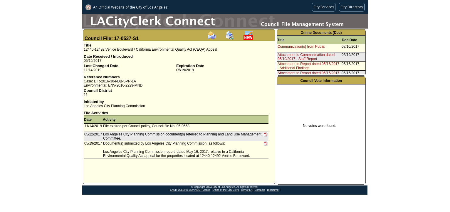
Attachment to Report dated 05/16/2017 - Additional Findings (308, 66)
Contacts (259, 189)
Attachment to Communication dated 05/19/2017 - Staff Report (306, 57)
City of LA (247, 189)
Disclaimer (273, 189)
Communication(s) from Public (301, 46)
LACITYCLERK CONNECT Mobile (190, 189)
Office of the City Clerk (225, 189)
